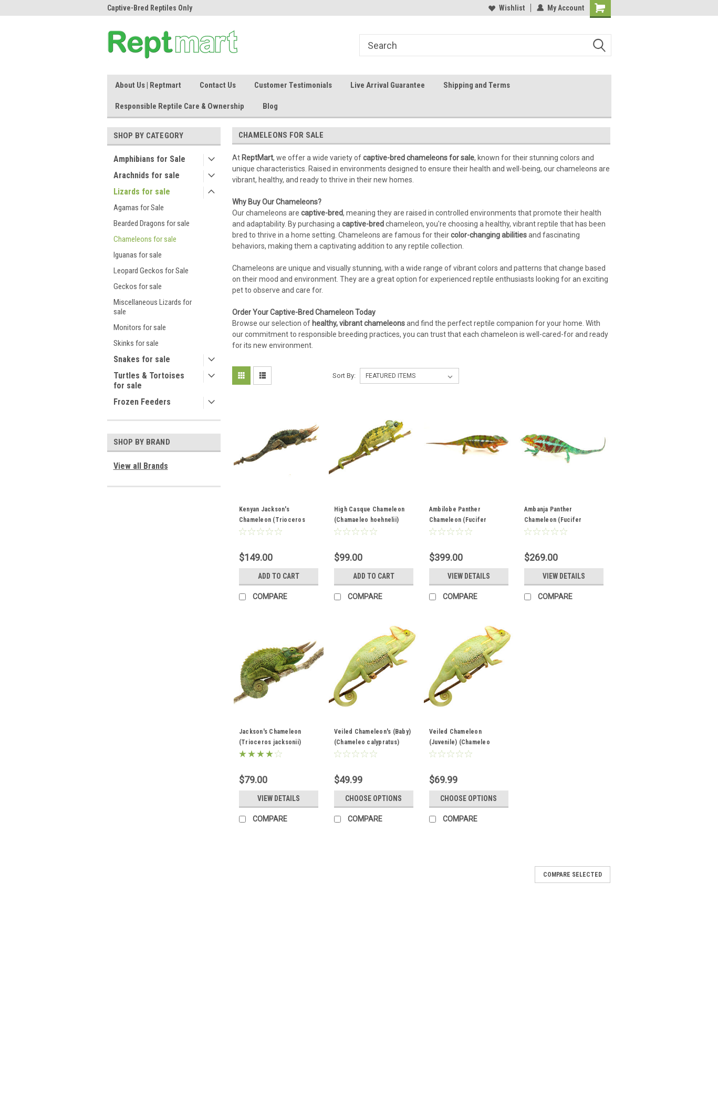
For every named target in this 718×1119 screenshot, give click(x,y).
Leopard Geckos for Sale (151, 270)
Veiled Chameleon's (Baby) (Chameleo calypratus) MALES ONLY (372, 742)
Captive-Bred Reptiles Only (149, 8)
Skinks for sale (136, 343)
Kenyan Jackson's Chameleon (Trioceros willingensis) (272, 520)
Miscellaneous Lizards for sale (152, 306)
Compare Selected (572, 874)
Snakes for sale (141, 359)
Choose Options (373, 798)
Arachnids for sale (146, 175)
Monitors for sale (139, 327)
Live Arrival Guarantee (387, 85)
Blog (270, 106)
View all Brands (140, 466)
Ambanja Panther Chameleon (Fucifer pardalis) (553, 520)
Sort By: (344, 375)
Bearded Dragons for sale (151, 223)
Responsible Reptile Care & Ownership (179, 106)
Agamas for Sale (138, 207)
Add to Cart (278, 576)
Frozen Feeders (142, 402)
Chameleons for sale (144, 239)
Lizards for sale (141, 192)
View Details (468, 576)
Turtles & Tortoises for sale (148, 381)
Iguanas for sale (137, 255)
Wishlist (506, 8)
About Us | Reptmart (148, 85)
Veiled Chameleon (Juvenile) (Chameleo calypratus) (459, 742)
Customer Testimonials (293, 85)
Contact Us (218, 85)
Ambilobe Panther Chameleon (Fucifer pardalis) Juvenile (458, 520)
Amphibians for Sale (149, 159)
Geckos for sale (137, 286)
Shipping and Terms (476, 85)
